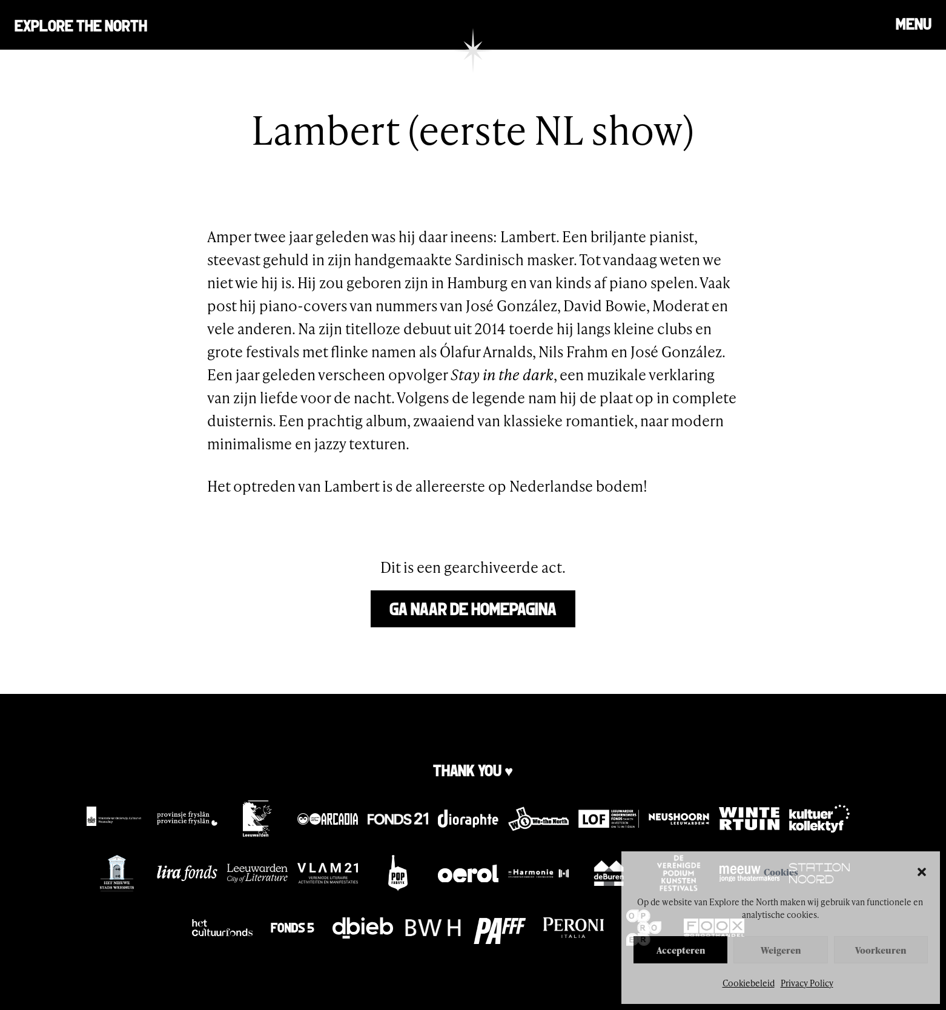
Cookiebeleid (749, 983)
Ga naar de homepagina (473, 607)
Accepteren (681, 950)
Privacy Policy (807, 983)
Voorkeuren (880, 950)
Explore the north (81, 25)
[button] (922, 872)
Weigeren (781, 950)
